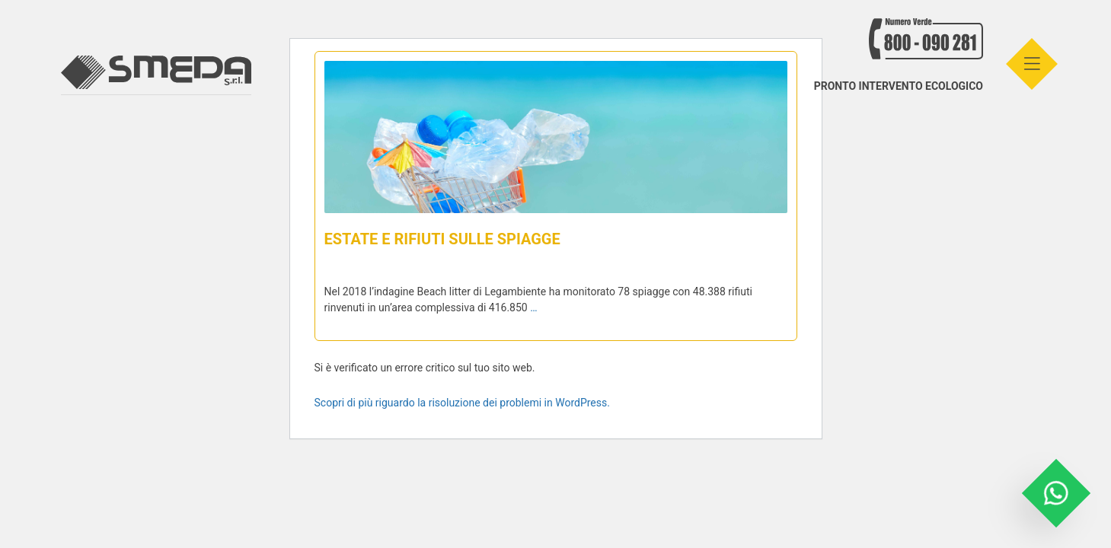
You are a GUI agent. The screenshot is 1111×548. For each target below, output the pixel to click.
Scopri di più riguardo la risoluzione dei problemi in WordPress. (462, 403)
